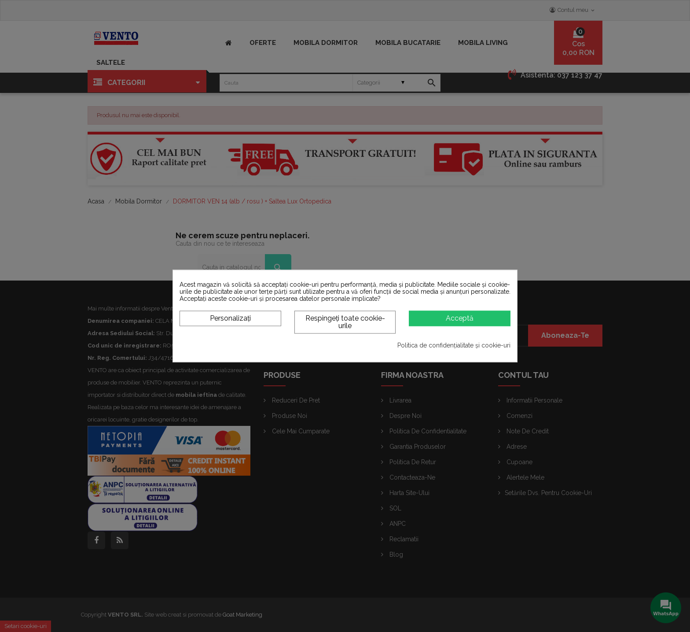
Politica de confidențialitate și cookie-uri (453, 345)
